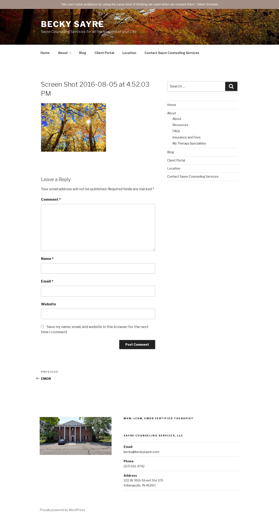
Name (47, 259)
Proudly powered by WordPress (62, 510)
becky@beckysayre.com (141, 452)
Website (48, 304)
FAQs (176, 131)
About (65, 53)
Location (129, 53)
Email (47, 281)
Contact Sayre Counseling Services (172, 53)
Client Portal (104, 53)
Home (45, 53)
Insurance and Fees (186, 137)
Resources (180, 125)
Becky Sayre (72, 24)
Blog (82, 53)
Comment (51, 199)
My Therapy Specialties (189, 143)
